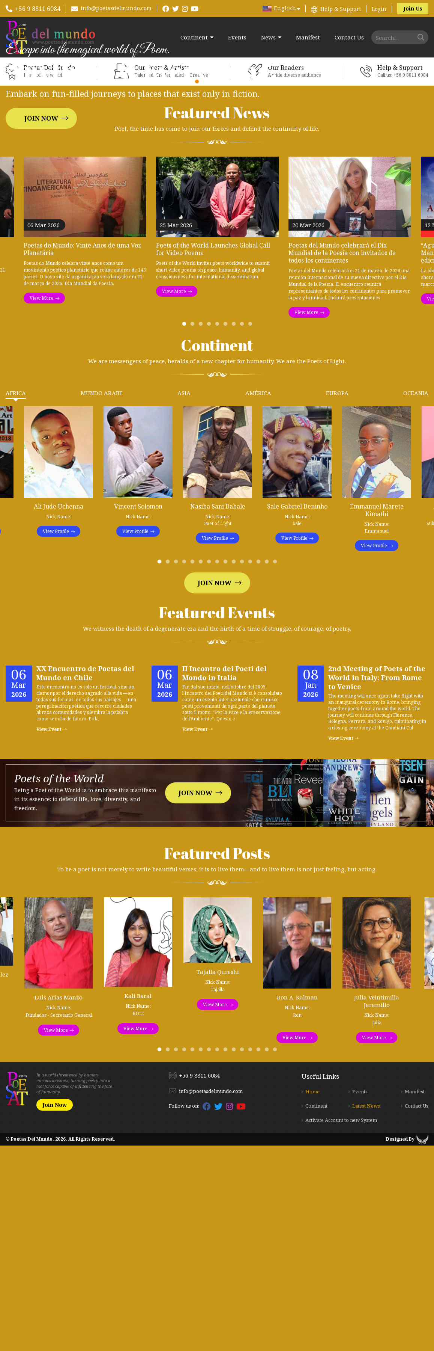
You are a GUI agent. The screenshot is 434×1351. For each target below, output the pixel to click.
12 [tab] (251, 769)
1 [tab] (185, 531)
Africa (16, 598)
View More (42, 503)
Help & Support (340, 8)
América (258, 598)
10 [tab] (235, 769)
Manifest (308, 37)
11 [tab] (243, 769)
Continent (194, 37)
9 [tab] (251, 531)
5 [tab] (218, 531)
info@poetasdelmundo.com (116, 8)
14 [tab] (268, 769)
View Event (51, 934)
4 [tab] (210, 531)
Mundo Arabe (102, 598)
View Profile (56, 737)
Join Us (412, 8)
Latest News (366, 1311)
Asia (184, 598)
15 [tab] (276, 769)
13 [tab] (260, 769)
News (268, 37)
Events (237, 37)
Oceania (415, 598)
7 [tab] (235, 531)
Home (312, 1297)
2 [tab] (194, 531)
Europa (337, 598)
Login (379, 8)
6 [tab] (227, 531)
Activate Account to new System (341, 1325)
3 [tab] (202, 531)
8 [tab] (243, 531)
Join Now (41, 220)
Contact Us (349, 37)
